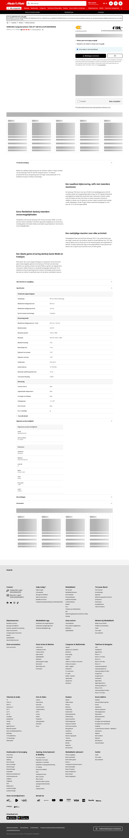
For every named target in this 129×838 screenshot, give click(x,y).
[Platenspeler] (9, 740)
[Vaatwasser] (98, 707)
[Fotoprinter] (39, 719)
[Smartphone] (98, 649)
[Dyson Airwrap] (10, 762)
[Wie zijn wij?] (69, 590)
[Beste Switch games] (71, 759)
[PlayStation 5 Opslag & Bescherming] (45, 765)
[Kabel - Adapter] (70, 666)
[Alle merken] (39, 664)
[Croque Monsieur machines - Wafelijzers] (105, 728)
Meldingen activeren (90, 56)
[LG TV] (8, 712)
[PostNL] (16, 800)
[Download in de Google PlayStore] (45, 623)
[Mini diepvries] (98, 740)
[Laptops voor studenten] (72, 649)
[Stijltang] (8, 759)
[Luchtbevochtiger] (11, 791)
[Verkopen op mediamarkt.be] (73, 609)
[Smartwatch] (98, 678)
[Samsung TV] (9, 707)
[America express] (83, 800)
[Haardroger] (9, 757)
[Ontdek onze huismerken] (101, 626)
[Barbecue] (68, 707)
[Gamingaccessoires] (41, 774)
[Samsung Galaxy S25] (100, 669)
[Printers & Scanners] (71, 664)
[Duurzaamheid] (69, 595)
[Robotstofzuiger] (10, 769)
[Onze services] (99, 590)
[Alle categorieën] (13, 8)
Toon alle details (22, 416)
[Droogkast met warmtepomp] (102, 721)
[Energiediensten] (99, 604)
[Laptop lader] (69, 678)
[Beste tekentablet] (70, 767)
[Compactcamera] (40, 709)
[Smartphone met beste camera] (74, 764)
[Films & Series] (39, 779)
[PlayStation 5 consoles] (42, 760)
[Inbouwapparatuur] (100, 712)
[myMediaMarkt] (10, 638)
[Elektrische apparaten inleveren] (103, 597)
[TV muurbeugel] (10, 738)
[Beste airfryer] (69, 774)
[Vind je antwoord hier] (15, 592)
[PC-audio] (68, 673)
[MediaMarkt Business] (71, 592)
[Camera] (38, 700)
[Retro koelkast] (99, 736)
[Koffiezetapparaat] (70, 721)
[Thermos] (68, 738)
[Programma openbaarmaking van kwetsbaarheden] (49, 602)
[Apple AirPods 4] (10, 726)
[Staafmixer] (68, 731)
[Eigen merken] (39, 654)
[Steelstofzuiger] (10, 767)
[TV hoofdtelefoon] (11, 736)
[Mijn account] (111, 3)
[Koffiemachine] (69, 716)
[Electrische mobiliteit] (41, 769)
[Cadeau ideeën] (40, 652)
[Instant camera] (40, 707)
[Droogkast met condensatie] (102, 724)
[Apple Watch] (98, 681)
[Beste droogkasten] (71, 776)
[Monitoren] (68, 652)
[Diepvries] (97, 738)
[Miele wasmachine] (100, 716)
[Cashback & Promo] (41, 649)
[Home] (7, 23)
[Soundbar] (9, 716)
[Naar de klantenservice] (12, 640)
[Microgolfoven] (69, 728)
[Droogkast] (98, 719)
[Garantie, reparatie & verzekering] (15, 628)
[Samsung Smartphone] (101, 666)
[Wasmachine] (98, 714)
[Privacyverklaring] (70, 597)
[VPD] (24, 800)
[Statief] (38, 716)
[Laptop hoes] (69, 681)
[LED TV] (8, 714)
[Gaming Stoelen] (40, 788)
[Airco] (7, 783)
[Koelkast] (97, 700)
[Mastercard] (61, 800)
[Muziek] (38, 786)
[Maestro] (53, 800)
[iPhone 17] (97, 654)
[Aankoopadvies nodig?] (42, 661)
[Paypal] (91, 800)
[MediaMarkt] (15, 3)
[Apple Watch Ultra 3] (100, 683)
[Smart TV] (8, 702)
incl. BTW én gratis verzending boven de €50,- (112, 30)
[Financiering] (98, 602)
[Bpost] (9, 800)
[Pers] (67, 607)
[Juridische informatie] (71, 599)
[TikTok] (18, 603)
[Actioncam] (38, 704)
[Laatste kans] (39, 647)
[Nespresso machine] (71, 724)
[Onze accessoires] (11, 647)
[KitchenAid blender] (70, 714)
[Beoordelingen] (26, 30)
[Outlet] (96, 628)
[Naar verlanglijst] (116, 3)
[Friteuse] (68, 704)
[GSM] (96, 647)
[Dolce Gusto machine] (71, 726)
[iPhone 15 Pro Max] (100, 693)
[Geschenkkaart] (70, 623)
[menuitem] (26, 8)
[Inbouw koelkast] (99, 743)
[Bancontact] (38, 800)
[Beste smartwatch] (70, 757)
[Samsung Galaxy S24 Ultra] (102, 690)
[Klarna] (98, 800)
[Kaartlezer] (68, 683)
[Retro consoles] (40, 777)
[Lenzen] (38, 714)
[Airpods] (8, 724)
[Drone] (37, 726)
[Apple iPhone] (98, 652)
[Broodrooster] (69, 748)
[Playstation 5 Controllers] (42, 762)
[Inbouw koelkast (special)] (101, 702)
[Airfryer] (67, 700)
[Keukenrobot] (69, 712)
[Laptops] (68, 647)
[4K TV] (8, 709)
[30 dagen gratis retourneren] (14, 633)
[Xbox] (37, 772)
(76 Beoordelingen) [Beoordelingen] (36, 29)
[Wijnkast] (97, 733)
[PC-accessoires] (70, 671)
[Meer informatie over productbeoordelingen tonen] (42, 29)
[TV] (7, 700)
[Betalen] (8, 635)
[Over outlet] (98, 630)
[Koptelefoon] (9, 719)
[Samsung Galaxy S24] (100, 685)
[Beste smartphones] (71, 771)
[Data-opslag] (69, 654)
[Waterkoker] (69, 740)
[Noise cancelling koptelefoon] (14, 731)
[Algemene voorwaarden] (12, 827)
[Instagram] (15, 603)
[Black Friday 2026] (40, 666)
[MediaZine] (68, 628)
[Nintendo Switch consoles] (42, 781)
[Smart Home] (9, 755)
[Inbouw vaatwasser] (100, 709)
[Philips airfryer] (69, 702)
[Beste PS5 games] (70, 769)
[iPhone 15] (97, 664)
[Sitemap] (68, 616)
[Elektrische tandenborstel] (13, 774)
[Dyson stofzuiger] (11, 764)
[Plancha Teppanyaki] (71, 736)
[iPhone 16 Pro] (98, 688)
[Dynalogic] (9, 806)
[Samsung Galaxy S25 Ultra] (102, 671)
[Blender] (68, 743)
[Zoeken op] (29, 3)
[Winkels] (68, 604)
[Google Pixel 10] (99, 676)
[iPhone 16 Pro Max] (100, 661)
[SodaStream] (69, 733)
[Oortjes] (8, 721)
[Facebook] (8, 603)
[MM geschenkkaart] (68, 800)
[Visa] (76, 800)
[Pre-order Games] (40, 757)
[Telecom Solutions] (100, 607)
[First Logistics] (16, 807)
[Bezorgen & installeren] (42, 595)
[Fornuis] (97, 704)
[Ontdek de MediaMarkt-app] (43, 628)
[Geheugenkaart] (40, 721)
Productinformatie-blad (81, 31)
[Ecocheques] (39, 669)
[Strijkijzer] (9, 779)
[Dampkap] (97, 726)
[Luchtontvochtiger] (11, 788)
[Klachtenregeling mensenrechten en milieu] (77, 614)
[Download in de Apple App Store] (44, 626)
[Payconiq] (46, 800)
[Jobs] (67, 611)
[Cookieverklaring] (70, 602)
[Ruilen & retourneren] (41, 597)
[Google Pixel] (98, 673)
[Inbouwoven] (98, 731)
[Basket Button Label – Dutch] (120, 3)
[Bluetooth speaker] (11, 728)
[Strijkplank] (9, 781)
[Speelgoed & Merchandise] (43, 784)
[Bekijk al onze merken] (101, 623)
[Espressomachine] (70, 719)
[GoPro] (37, 712)
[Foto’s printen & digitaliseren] (73, 626)
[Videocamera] (39, 702)
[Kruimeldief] (9, 771)
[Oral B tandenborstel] (11, 776)
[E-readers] (68, 657)
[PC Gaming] (39, 767)
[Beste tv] (68, 762)
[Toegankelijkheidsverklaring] (13, 830)
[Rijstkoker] (68, 745)
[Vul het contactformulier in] (17, 597)
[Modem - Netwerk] (70, 676)
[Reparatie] (97, 595)
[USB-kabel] (38, 724)
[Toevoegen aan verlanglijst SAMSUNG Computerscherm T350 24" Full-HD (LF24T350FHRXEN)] (115, 56)
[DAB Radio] (9, 733)
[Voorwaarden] (39, 592)
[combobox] (58, 3)
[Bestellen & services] (41, 599)
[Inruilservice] (98, 599)
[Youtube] (11, 603)
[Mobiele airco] (9, 786)
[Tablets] (68, 659)
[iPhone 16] (97, 659)
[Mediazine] (38, 659)
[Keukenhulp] (69, 709)
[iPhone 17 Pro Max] (100, 657)
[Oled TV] (8, 704)
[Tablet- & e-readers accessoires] (74, 661)
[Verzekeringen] (99, 592)
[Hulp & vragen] (39, 590)
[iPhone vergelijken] (70, 755)
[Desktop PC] (69, 669)
